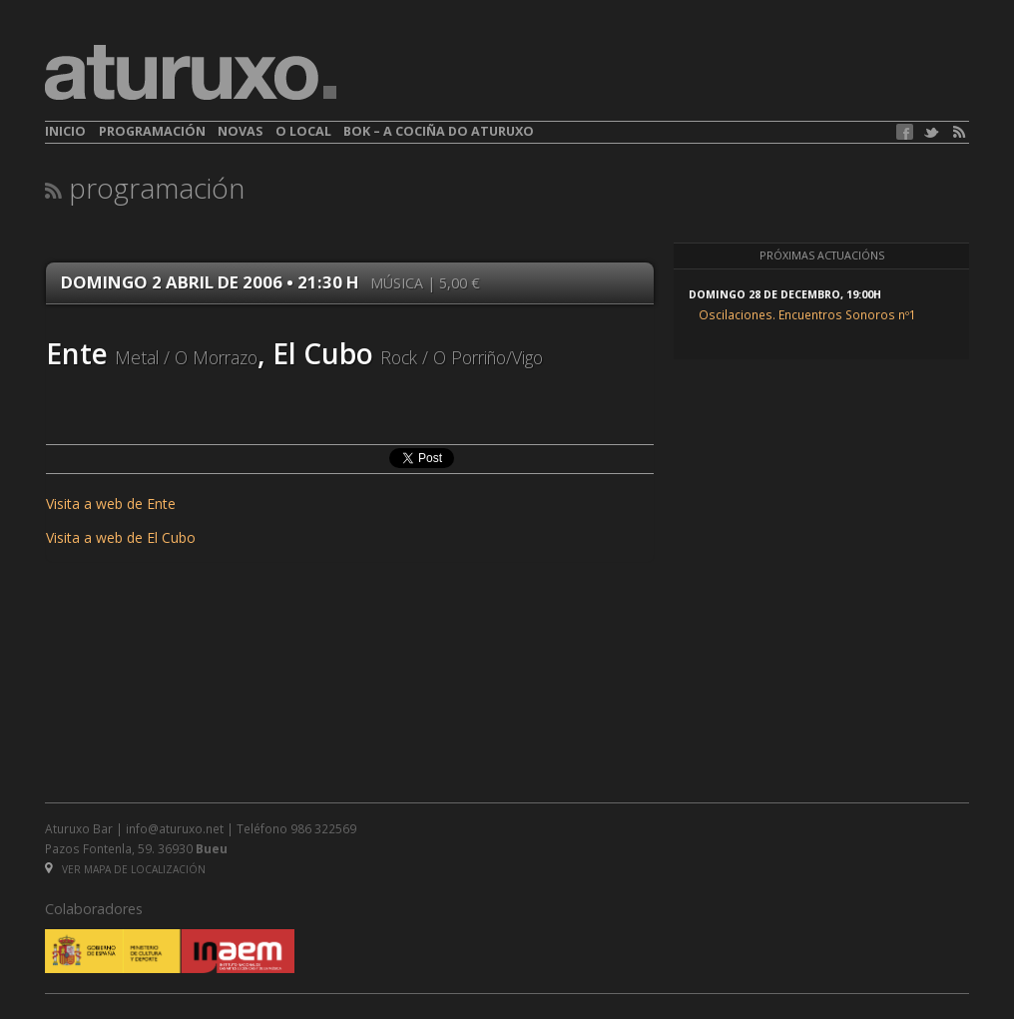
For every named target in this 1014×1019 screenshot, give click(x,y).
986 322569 (323, 828)
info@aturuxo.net (175, 828)
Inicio (65, 131)
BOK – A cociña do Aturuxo (438, 131)
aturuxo (190, 73)
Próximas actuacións (822, 255)
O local (303, 131)
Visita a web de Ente (111, 503)
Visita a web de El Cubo (121, 537)
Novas (240, 131)
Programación (152, 131)
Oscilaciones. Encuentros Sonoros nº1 (807, 314)
